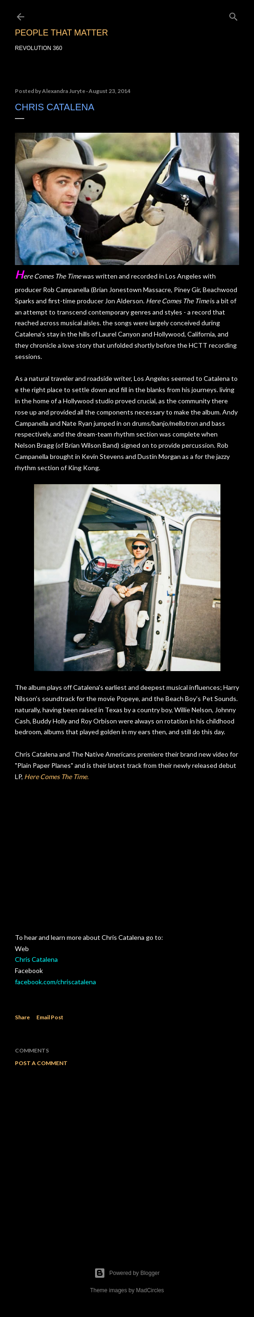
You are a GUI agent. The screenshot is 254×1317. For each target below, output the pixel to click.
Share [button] (22, 1017)
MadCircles (150, 1290)
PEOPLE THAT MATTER (61, 32)
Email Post (49, 1017)
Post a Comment (41, 1062)
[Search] (233, 15)
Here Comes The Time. (56, 776)
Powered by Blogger (126, 1273)
